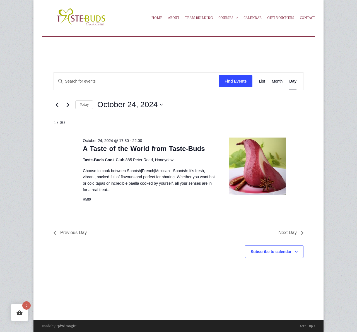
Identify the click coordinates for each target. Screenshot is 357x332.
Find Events (236, 81)
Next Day (290, 232)
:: (76, 326)
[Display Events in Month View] (277, 81)
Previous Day (70, 232)
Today (84, 105)
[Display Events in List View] (262, 81)
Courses (228, 18)
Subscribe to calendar (271, 251)
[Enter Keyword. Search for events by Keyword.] (120, 81)
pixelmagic (67, 326)
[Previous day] (57, 104)
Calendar (252, 18)
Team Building (199, 18)
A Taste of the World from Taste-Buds (144, 148)
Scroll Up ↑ (307, 326)
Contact (307, 18)
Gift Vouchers (280, 18)
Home (156, 18)
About (173, 18)
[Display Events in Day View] (292, 81)
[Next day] (67, 104)
